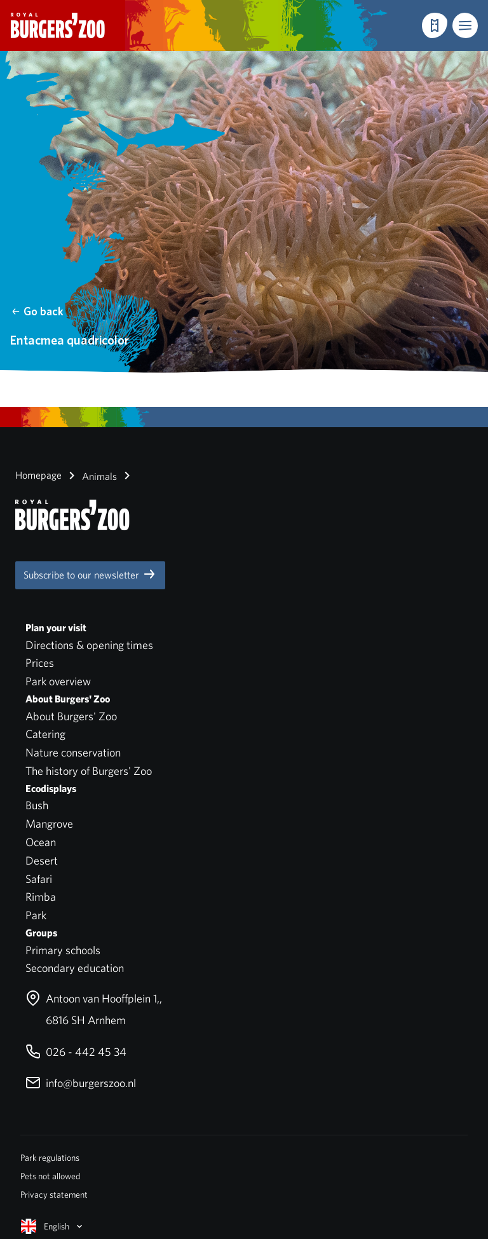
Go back (37, 311)
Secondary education (74, 968)
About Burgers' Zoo (71, 716)
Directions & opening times (89, 645)
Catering (45, 734)
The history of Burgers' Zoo (88, 770)
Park (35, 915)
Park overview (58, 681)
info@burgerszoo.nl (80, 1083)
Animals (90, 475)
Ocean (40, 842)
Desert (41, 860)
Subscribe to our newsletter (90, 574)
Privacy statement (54, 1194)
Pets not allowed (50, 1176)
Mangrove (49, 823)
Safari (38, 879)
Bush (36, 805)
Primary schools (62, 950)
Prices (39, 662)
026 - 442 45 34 (75, 1051)
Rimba (40, 896)
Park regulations (49, 1157)
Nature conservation (73, 752)
